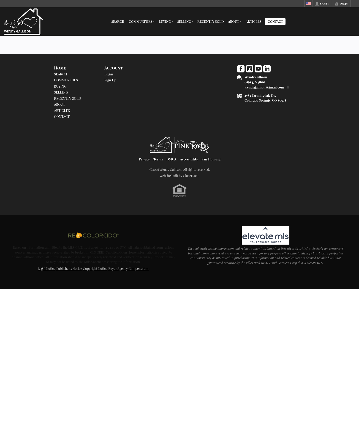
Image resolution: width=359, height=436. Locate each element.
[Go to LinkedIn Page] (267, 68)
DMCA (171, 159)
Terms (158, 159)
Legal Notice (46, 268)
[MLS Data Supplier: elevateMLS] (265, 235)
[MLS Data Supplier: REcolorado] (93, 235)
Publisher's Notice (69, 268)
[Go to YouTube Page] (258, 68)
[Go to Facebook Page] (241, 68)
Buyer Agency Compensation (128, 268)
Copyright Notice (95, 268)
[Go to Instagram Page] (249, 68)
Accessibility (189, 159)
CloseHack (191, 176)
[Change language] (308, 3)
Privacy (144, 159)
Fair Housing (210, 159)
